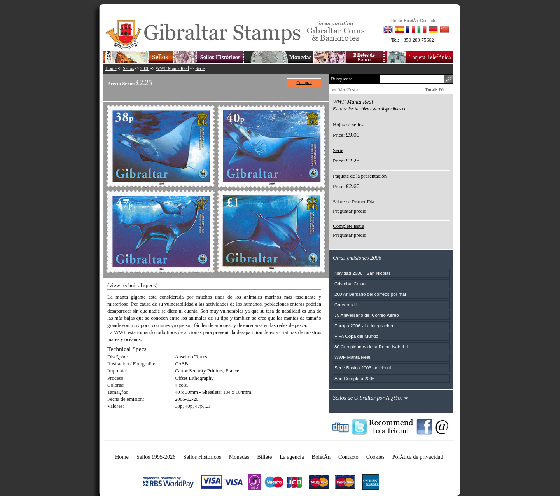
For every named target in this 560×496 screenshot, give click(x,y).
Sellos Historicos (202, 457)
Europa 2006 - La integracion (363, 325)
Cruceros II (345, 304)
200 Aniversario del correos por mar (370, 294)
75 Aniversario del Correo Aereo (366, 315)
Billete (264, 457)
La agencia (292, 457)
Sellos (128, 68)
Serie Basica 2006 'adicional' (363, 367)
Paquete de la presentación (360, 176)
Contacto (348, 457)
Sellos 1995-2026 (155, 457)
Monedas (239, 457)
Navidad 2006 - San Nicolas (362, 273)
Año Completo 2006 (354, 378)
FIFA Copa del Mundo (356, 336)
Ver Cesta (348, 90)
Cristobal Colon (350, 283)
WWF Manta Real (172, 68)
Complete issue (348, 226)
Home (111, 68)
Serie (200, 68)
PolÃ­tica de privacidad (417, 457)
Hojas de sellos (348, 124)
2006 (144, 68)
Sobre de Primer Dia (353, 201)
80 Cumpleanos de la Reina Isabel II (371, 346)
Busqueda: (341, 79)
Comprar (304, 82)
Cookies (375, 457)
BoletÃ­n (321, 457)
